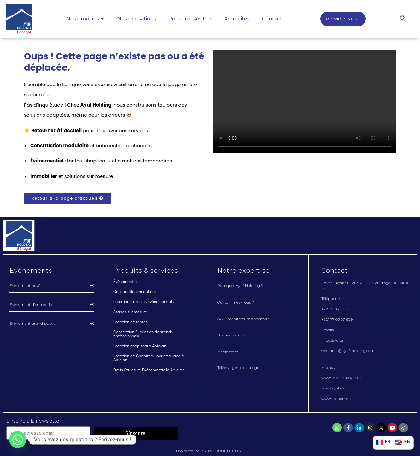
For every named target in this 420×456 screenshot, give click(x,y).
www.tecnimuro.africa (341, 377)
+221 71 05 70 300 (336, 309)
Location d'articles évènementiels (143, 302)
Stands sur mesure (130, 312)
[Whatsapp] (17, 439)
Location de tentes (130, 322)
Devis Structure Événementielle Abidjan (148, 370)
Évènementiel (125, 282)
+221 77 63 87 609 (337, 319)
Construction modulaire (134, 292)
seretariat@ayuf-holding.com (348, 350)
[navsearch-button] (403, 19)
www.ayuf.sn (332, 388)
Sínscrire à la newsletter (33, 421)
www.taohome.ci (336, 398)
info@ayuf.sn (333, 340)
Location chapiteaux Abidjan (139, 346)
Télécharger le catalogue (239, 367)
